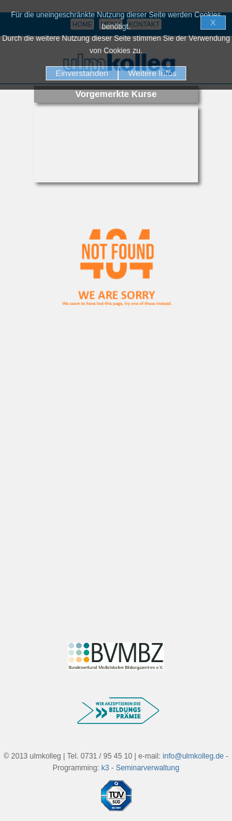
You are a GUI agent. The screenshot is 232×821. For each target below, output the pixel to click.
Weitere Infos (152, 73)
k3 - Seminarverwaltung (140, 768)
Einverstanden (82, 73)
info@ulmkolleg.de (193, 756)
